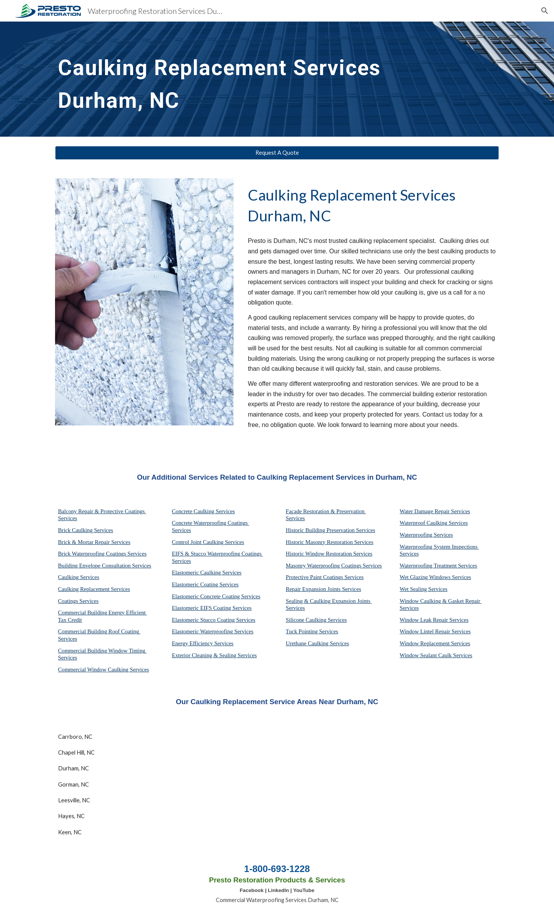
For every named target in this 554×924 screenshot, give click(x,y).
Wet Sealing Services (423, 589)
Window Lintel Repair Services (435, 631)
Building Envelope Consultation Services (104, 565)
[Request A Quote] (277, 153)
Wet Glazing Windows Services (435, 577)
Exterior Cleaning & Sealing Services (214, 655)
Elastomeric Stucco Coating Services (213, 620)
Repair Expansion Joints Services (323, 589)
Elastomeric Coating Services (205, 584)
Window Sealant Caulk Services (436, 655)
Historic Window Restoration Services (329, 554)
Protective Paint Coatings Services (325, 577)
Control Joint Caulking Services (208, 542)
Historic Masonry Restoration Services (330, 542)
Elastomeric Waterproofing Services (213, 631)
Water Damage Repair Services (435, 511)
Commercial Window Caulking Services (103, 669)
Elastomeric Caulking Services (207, 572)
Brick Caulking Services (85, 530)
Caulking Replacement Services (94, 589)
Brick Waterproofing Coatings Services (102, 554)
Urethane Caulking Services (317, 643)
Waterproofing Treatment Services (438, 565)
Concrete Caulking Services (203, 511)
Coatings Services (78, 601)
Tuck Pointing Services (312, 631)
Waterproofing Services (426, 535)
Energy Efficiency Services (203, 643)
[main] (258, 79)
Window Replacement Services (435, 643)
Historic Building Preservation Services (330, 530)
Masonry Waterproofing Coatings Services (334, 565)
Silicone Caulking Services (316, 620)
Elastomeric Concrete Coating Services (216, 596)
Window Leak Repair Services (434, 620)
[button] (545, 11)
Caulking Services (78, 577)
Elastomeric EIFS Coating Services (212, 608)
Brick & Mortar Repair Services (94, 542)
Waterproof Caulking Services (434, 523)
